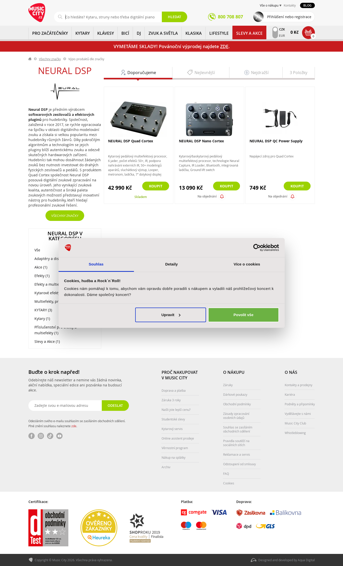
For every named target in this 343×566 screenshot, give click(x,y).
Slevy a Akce (249, 33)
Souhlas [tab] (96, 264)
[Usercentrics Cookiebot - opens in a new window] (257, 247)
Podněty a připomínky (300, 404)
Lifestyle (219, 33)
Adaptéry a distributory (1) (56, 258)
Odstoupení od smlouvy (239, 464)
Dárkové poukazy (235, 394)
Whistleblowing (295, 433)
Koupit (155, 186)
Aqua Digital (306, 560)
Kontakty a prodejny (298, 385)
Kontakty (290, 5)
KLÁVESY (105, 33)
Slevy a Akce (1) (47, 341)
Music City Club (295, 423)
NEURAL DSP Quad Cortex (130, 141)
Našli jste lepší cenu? (176, 410)
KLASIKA (193, 33)
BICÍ (125, 33)
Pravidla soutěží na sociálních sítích (236, 443)
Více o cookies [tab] (247, 264)
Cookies (228, 483)
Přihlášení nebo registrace (289, 16)
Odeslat (115, 405)
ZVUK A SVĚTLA (163, 33)
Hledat (174, 16)
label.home (30, 59)
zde (73, 426)
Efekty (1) (42, 275)
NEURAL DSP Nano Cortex (201, 141)
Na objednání (207, 196)
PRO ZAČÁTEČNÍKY (50, 33)
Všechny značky (50, 59)
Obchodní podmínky (237, 404)
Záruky (228, 385)
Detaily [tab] (171, 264)
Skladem (140, 197)
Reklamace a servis (236, 454)
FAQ (226, 474)
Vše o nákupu (269, 5)
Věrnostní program (175, 448)
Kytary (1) (42, 318)
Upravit (170, 315)
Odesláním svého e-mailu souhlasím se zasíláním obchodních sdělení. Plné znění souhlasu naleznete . (76, 423)
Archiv (166, 467)
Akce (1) (40, 267)
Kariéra (290, 394)
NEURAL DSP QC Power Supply (276, 141)
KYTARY (82, 33)
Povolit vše (243, 315)
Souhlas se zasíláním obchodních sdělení (237, 429)
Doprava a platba (174, 390)
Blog (307, 5)
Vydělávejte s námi (298, 414)
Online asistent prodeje (178, 438)
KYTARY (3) (43, 310)
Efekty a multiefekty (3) (53, 284)
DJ (139, 33)
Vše (37, 250)
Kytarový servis (172, 429)
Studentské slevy (173, 419)
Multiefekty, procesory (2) (55, 301)
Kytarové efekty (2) (49, 292)
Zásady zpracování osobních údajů (236, 416)
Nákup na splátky (173, 457)
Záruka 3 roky (171, 400)
